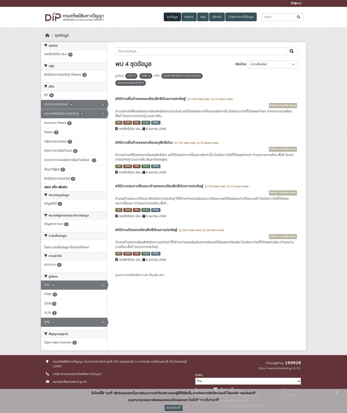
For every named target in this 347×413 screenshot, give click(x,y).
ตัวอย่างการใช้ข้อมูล (241, 17)
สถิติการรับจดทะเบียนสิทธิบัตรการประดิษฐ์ (146, 230)
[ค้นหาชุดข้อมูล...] (282, 17)
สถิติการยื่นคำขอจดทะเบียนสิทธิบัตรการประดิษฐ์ (151, 99)
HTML (156, 122)
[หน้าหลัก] (47, 35)
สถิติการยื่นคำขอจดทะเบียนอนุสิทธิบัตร (144, 142)
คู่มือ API (158, 275)
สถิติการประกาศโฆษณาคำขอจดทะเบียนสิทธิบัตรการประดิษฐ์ (159, 186)
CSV (119, 122)
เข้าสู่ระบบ (296, 3)
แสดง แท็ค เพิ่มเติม (55, 187)
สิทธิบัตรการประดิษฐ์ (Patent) (283, 105)
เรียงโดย (240, 64)
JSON (127, 122)
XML (136, 122)
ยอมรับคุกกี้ (173, 407)
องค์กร (189, 17)
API (146, 275)
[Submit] (299, 17)
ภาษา (198, 375)
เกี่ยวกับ (217, 17)
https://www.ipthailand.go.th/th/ (279, 368)
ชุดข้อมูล (172, 17)
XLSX (146, 122)
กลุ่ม (203, 17)
